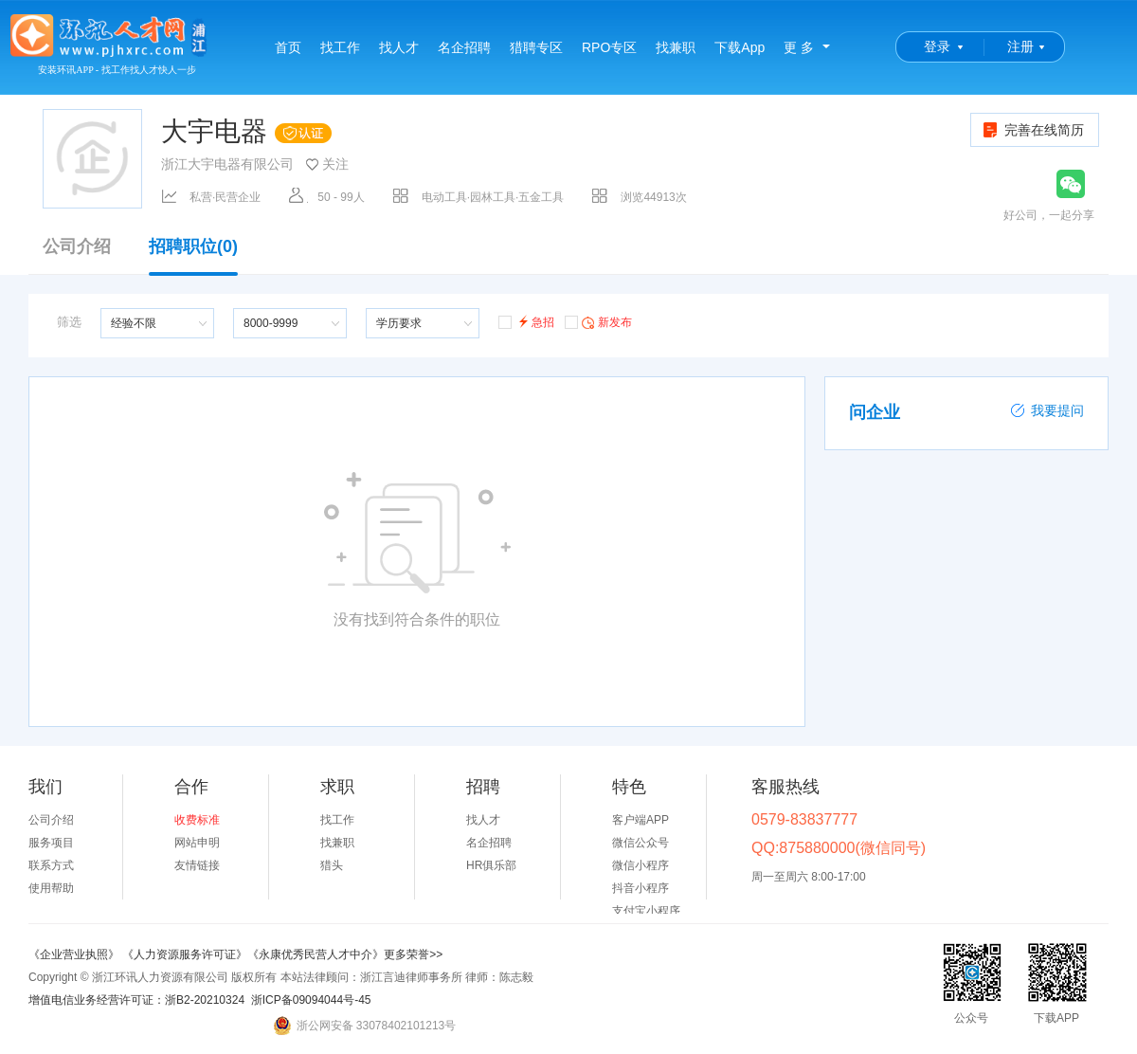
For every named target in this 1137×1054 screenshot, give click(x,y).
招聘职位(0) (193, 256)
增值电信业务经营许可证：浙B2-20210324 (136, 1000)
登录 (937, 46)
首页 (288, 47)
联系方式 (51, 865)
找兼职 (675, 47)
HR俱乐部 (491, 865)
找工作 (340, 47)
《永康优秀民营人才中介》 (315, 954)
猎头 (331, 865)
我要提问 (1047, 410)
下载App (739, 47)
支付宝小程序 (646, 911)
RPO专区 (609, 47)
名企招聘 (464, 47)
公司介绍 (77, 247)
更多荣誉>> (413, 954)
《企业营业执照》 (75, 954)
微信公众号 (640, 842)
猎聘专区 (536, 47)
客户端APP (640, 820)
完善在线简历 (1032, 129)
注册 (1020, 46)
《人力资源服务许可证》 (184, 954)
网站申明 (197, 842)
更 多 (799, 47)
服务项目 (51, 842)
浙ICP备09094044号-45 (311, 1000)
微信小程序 (640, 865)
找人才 (399, 47)
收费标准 (197, 820)
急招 (526, 321)
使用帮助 (51, 888)
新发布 (598, 321)
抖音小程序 (640, 888)
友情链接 (197, 865)
